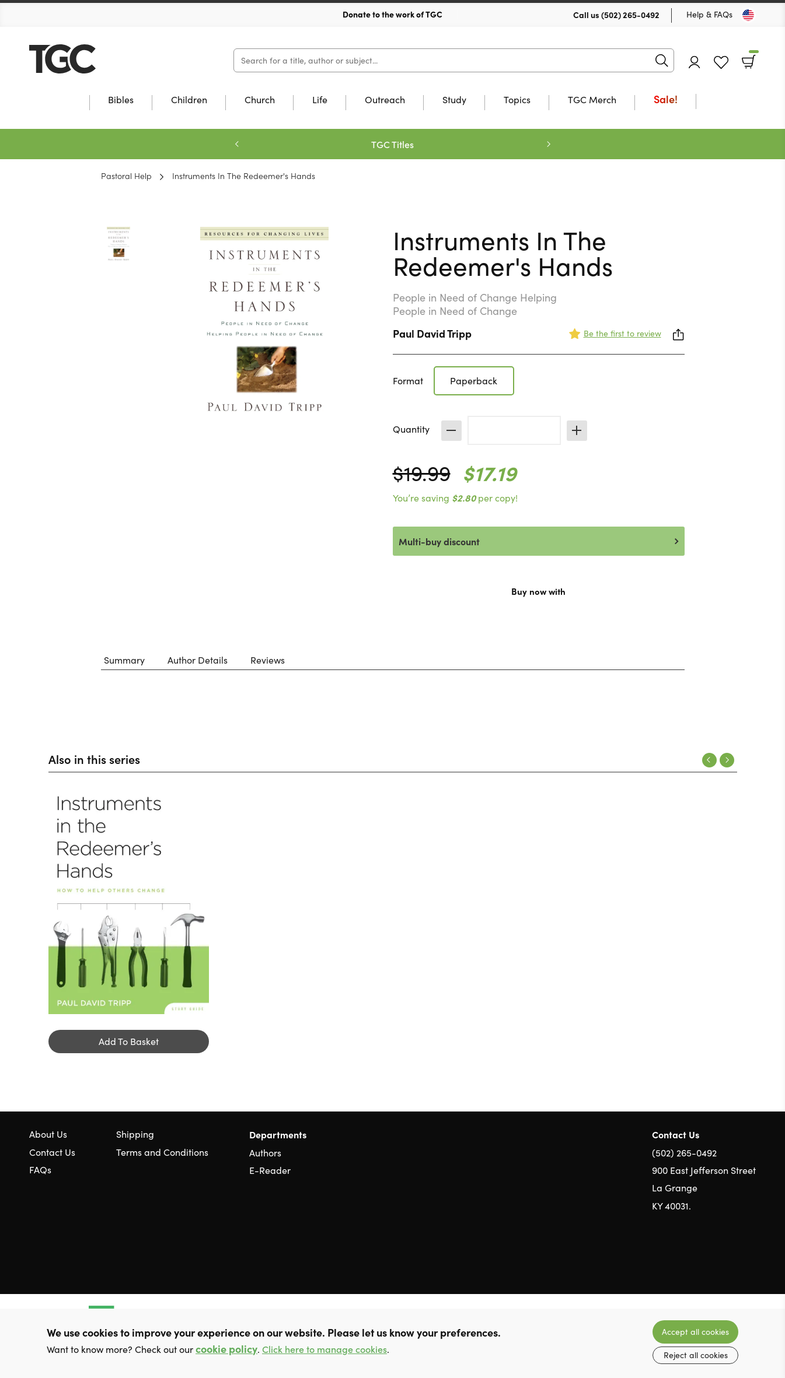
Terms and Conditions (162, 1152)
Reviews (267, 660)
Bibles (121, 100)
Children (189, 100)
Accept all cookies (695, 1331)
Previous (237, 144)
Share (679, 335)
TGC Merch (592, 100)
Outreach (385, 100)
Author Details (198, 660)
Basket (752, 58)
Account (694, 62)
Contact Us (52, 1152)
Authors (265, 1152)
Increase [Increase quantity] (577, 430)
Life (319, 100)
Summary (124, 660)
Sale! (666, 100)
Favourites (721, 62)
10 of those (102, 58)
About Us (48, 1134)
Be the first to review (622, 333)
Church (260, 100)
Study (454, 100)
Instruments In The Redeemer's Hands (243, 175)
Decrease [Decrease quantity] (451, 430)
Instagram (750, 1262)
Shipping (135, 1134)
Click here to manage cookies (324, 1349)
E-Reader (270, 1170)
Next (548, 144)
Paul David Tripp (432, 333)
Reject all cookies (696, 1355)
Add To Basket (129, 1041)
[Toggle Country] (748, 15)
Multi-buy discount (439, 541)
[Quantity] (514, 430)
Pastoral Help (126, 175)
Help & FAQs (709, 14)
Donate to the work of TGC (392, 14)
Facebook (729, 1262)
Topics (517, 100)
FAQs (40, 1169)
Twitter (708, 1262)
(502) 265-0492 (630, 14)
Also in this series (94, 759)
